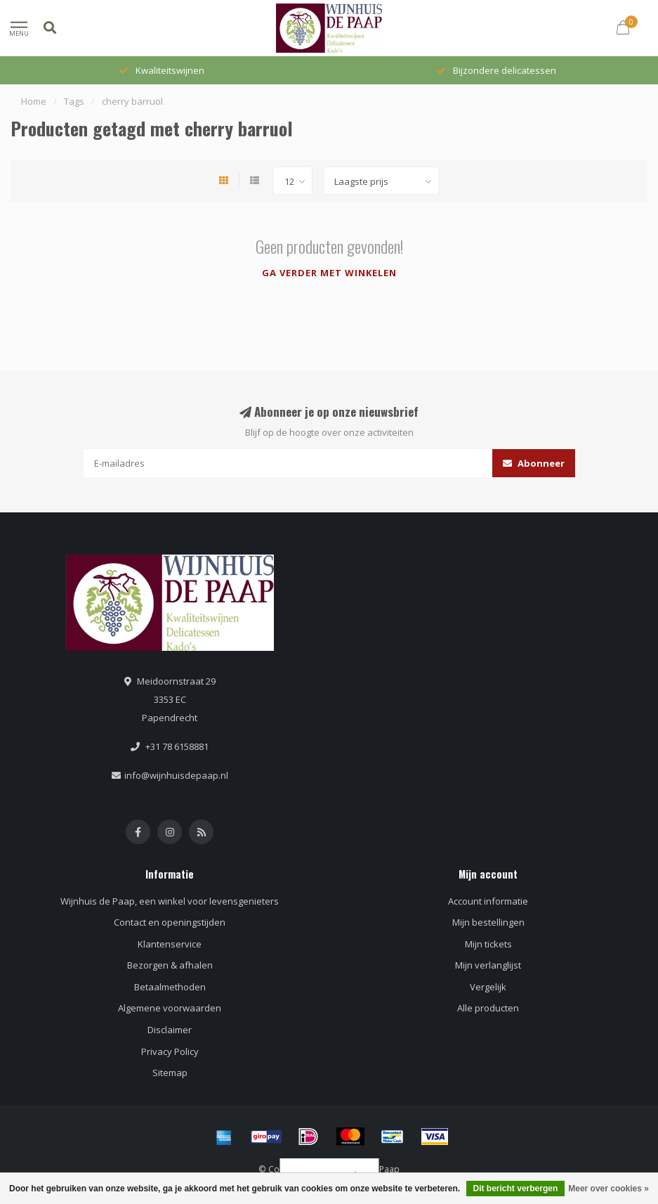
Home (33, 101)
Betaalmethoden (170, 986)
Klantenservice (170, 944)
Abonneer (534, 463)
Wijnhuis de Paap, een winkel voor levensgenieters (169, 901)
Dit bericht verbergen (515, 1188)
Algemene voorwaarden (169, 1008)
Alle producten (488, 1008)
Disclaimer (169, 1029)
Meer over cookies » (608, 1188)
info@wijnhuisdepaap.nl (176, 775)
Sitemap (169, 1072)
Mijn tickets (488, 944)
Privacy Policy (170, 1051)
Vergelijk (488, 986)
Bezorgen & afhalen (170, 965)
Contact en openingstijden (169, 922)
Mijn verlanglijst (488, 965)
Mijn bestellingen (488, 922)
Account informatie (488, 901)
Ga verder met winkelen (329, 272)
